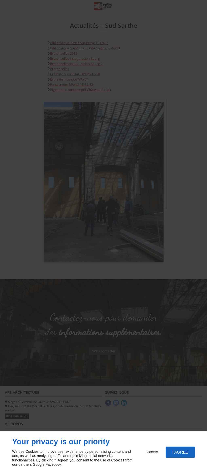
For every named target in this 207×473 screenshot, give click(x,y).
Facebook (53, 464)
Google (38, 464)
